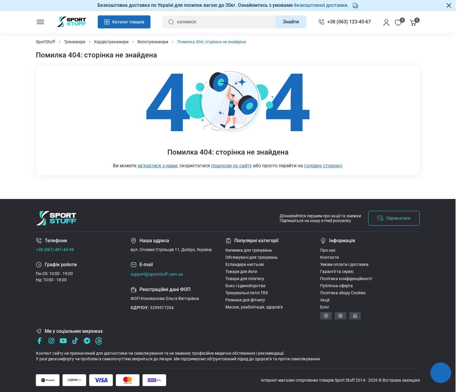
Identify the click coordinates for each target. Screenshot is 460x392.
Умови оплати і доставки (344, 264)
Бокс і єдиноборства (245, 285)
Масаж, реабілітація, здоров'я (254, 307)
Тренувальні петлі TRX (246, 292)
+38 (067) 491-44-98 (55, 249)
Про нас (328, 250)
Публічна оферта (336, 285)
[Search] (290, 22)
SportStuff (45, 41)
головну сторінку (323, 165)
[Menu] (40, 21)
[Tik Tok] (75, 341)
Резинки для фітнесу (245, 300)
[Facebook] (39, 341)
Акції (324, 300)
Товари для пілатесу (244, 278)
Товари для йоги (241, 271)
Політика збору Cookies (343, 292)
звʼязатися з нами (157, 165)
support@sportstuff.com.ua (157, 274)
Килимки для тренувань (248, 250)
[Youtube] (63, 341)
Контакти (329, 257)
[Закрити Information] (449, 5)
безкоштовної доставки (320, 5)
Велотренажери (152, 41)
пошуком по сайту (231, 165)
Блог (324, 307)
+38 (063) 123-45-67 (349, 22)
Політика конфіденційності (346, 278)
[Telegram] (87, 341)
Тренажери (74, 41)
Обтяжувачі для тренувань (251, 257)
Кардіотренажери (111, 41)
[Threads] (98, 341)
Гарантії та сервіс (337, 271)
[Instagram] (51, 341)
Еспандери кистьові (244, 264)
